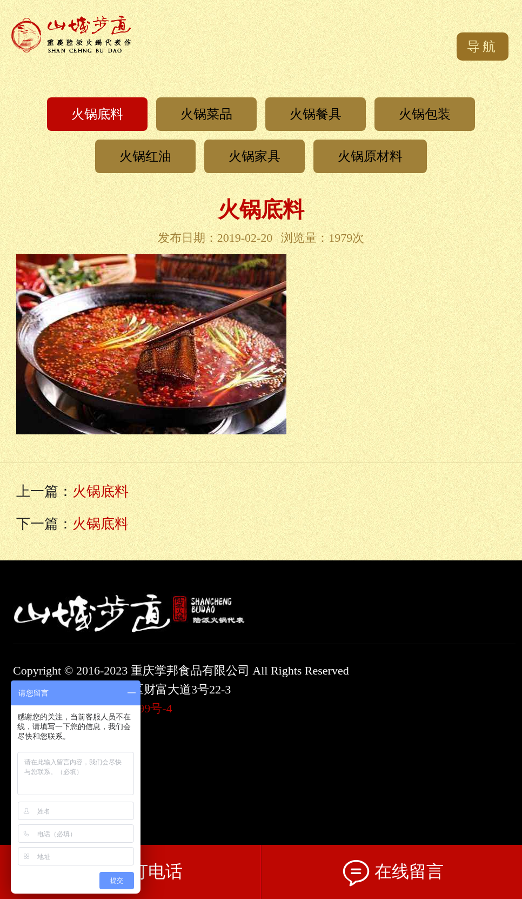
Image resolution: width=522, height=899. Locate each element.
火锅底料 (97, 114)
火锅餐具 (316, 114)
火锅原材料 (370, 156)
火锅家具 (254, 156)
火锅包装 (425, 114)
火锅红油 (145, 156)
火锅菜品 (206, 114)
